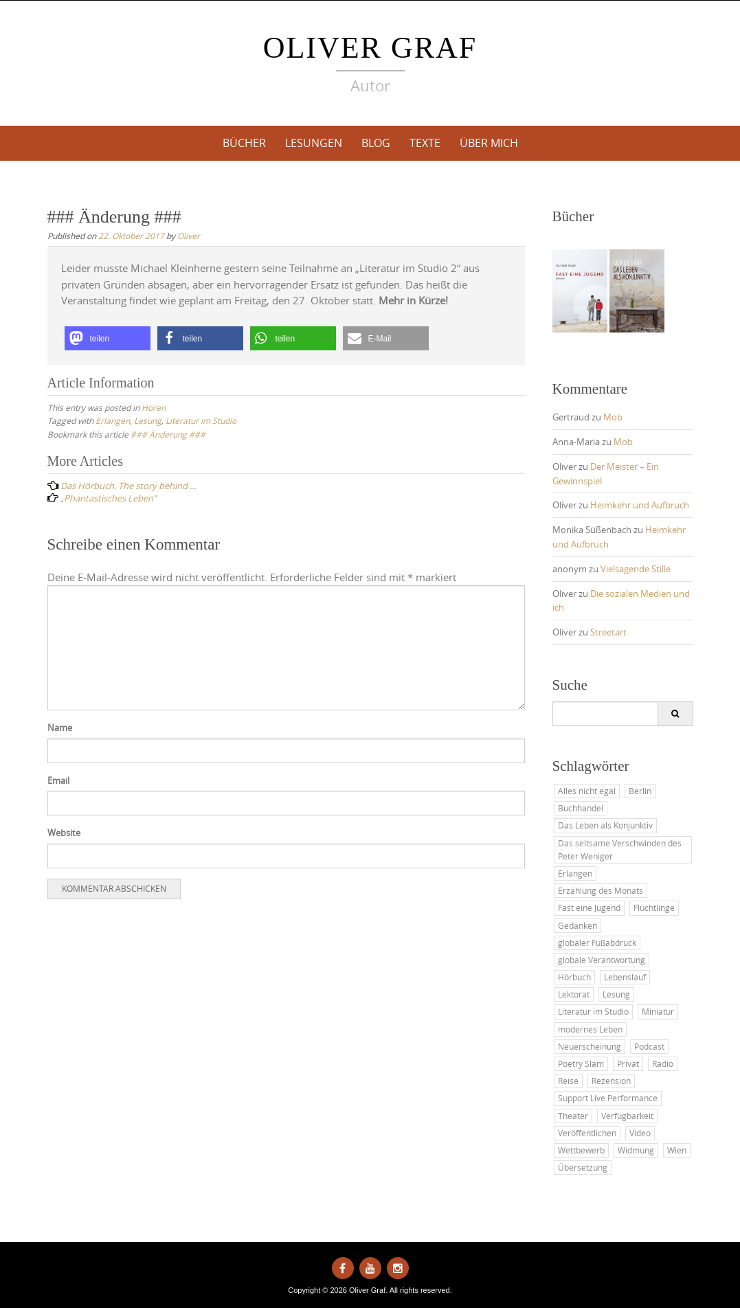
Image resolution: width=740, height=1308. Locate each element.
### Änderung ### (168, 434)
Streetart (608, 632)
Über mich (489, 142)
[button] (107, 338)
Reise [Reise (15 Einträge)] (568, 1080)
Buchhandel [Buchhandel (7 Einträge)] (580, 807)
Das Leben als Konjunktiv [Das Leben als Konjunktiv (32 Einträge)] (605, 825)
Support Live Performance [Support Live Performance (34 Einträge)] (608, 1097)
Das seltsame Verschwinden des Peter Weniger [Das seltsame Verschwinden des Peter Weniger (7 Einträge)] (620, 849)
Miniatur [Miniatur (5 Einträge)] (658, 1011)
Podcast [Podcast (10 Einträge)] (649, 1046)
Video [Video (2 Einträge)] (640, 1132)
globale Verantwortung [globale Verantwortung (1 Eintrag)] (601, 959)
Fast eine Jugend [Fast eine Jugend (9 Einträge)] (589, 907)
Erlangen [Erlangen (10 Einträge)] (575, 873)
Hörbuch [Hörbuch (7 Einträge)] (574, 976)
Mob (613, 417)
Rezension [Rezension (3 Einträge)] (611, 1080)
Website (63, 832)
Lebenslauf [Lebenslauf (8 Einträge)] (625, 976)
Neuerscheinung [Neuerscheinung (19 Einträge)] (589, 1046)
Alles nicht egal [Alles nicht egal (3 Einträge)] (587, 790)
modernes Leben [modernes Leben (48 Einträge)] (590, 1029)
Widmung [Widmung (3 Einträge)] (636, 1149)
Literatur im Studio (201, 420)
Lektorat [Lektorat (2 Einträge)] (574, 994)
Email (58, 780)
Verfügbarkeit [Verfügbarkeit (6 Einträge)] (627, 1115)
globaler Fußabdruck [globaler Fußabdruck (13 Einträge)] (597, 942)
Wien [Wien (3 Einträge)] (676, 1149)
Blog (375, 142)
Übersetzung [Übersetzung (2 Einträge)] (582, 1167)
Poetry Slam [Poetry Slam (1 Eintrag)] (581, 1063)
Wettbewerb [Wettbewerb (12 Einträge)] (581, 1149)
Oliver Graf (370, 48)
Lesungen (313, 142)
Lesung (147, 420)
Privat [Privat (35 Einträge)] (628, 1063)
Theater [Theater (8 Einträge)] (573, 1115)
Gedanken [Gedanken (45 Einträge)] (577, 925)
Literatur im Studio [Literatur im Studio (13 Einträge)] (593, 1011)
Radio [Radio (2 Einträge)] (662, 1063)
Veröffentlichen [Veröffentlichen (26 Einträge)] (587, 1132)
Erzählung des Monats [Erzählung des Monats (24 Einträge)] (600, 890)
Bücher (244, 142)
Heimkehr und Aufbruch (639, 505)
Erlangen (113, 420)
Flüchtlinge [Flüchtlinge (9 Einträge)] (654, 907)
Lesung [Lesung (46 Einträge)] (616, 994)
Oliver (188, 235)
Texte (425, 142)
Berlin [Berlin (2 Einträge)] (640, 790)
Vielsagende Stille (636, 569)
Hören (154, 407)
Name (59, 727)
